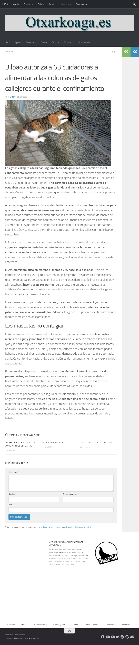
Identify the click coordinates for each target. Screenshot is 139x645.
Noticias (9, 52)
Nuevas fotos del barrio (53, 442)
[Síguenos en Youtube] (107, 637)
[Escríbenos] (132, 637)
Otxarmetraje (81, 4)
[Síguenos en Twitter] (117, 637)
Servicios (65, 4)
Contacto (27, 4)
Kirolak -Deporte (91, 624)
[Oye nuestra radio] (122, 637)
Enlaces (41, 4)
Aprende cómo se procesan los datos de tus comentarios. (67, 527)
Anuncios (11, 624)
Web (10, 504)
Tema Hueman (33, 638)
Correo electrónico (71, 494)
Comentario (13, 472)
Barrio (51, 4)
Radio (76, 624)
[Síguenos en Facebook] (102, 637)
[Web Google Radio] (127, 637)
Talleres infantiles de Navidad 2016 (96, 442)
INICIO (5, 4)
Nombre (12, 494)
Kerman (12, 97)
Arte (23, 624)
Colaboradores (39, 624)
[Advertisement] (116, 588)
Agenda (16, 4)
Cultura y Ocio (59, 624)
